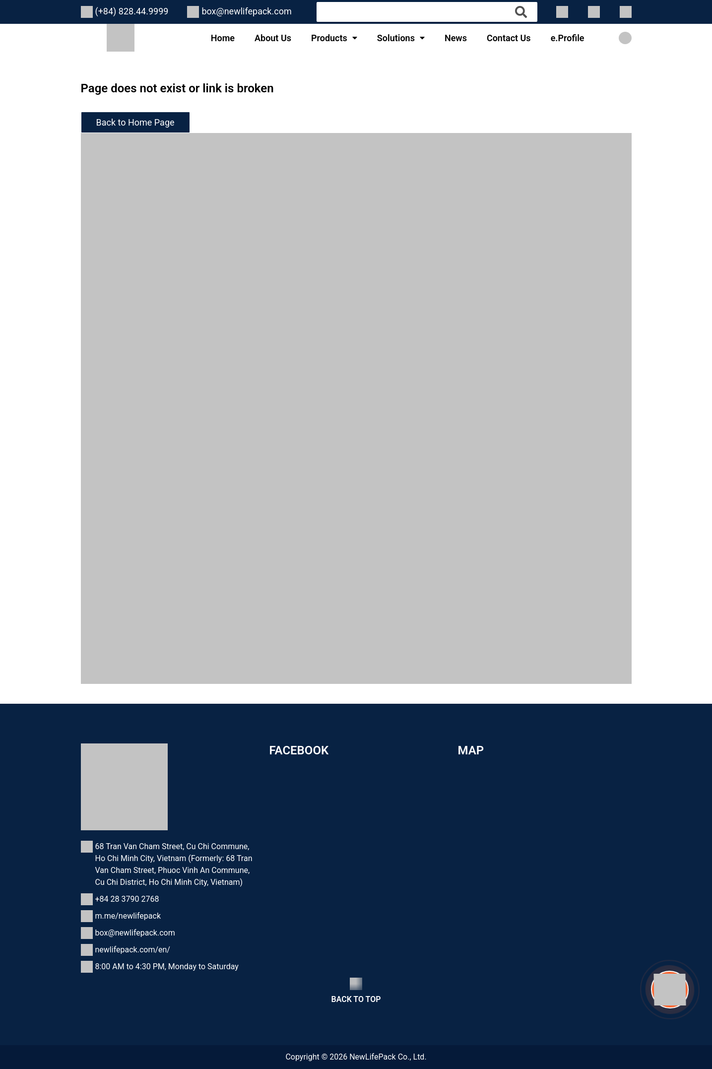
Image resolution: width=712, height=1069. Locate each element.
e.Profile (567, 38)
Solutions (396, 38)
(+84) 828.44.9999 (132, 11)
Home (223, 38)
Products (329, 38)
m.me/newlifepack (128, 916)
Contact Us (509, 38)
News (456, 38)
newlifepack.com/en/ (132, 949)
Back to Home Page (135, 122)
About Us (273, 38)
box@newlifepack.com (246, 11)
